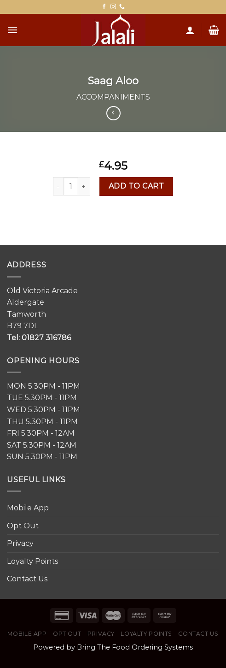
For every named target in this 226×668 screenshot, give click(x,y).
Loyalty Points (32, 561)
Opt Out (23, 525)
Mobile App (28, 507)
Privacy (20, 543)
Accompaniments (113, 97)
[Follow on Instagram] (113, 7)
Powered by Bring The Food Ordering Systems (113, 647)
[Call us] (122, 7)
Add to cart (136, 186)
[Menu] (12, 29)
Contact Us (27, 578)
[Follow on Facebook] (104, 7)
